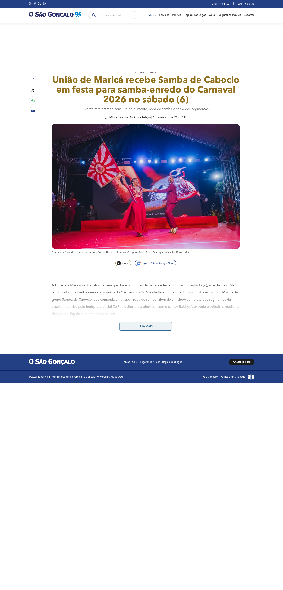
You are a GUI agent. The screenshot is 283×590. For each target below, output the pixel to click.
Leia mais (145, 326)
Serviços (164, 15)
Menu (150, 15)
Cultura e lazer (145, 72)
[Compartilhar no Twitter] (33, 90)
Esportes (249, 15)
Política (176, 15)
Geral (212, 15)
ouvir (122, 263)
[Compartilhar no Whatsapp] (33, 100)
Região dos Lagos (195, 15)
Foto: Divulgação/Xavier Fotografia (167, 252)
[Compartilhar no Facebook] (33, 80)
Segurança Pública (230, 15)
